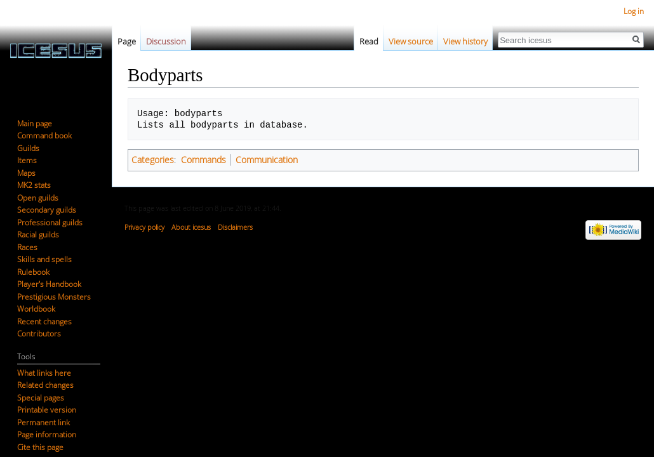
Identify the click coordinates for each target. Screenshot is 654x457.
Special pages (40, 397)
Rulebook (33, 272)
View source (411, 41)
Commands (203, 160)
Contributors (39, 333)
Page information (46, 434)
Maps (26, 173)
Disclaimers (235, 227)
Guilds (28, 148)
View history (465, 41)
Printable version (46, 409)
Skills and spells (44, 259)
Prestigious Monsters (54, 296)
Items (27, 160)
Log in (634, 11)
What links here (44, 373)
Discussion (166, 41)
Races (27, 247)
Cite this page (40, 447)
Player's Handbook (49, 284)
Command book (44, 135)
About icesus (191, 227)
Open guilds (37, 197)
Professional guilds (50, 222)
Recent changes (44, 321)
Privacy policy (144, 227)
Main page (34, 123)
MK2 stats (34, 185)
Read (368, 41)
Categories (152, 160)
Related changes (45, 385)
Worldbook (36, 308)
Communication (267, 160)
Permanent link (43, 422)
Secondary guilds (46, 209)
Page (126, 41)
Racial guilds (38, 234)
